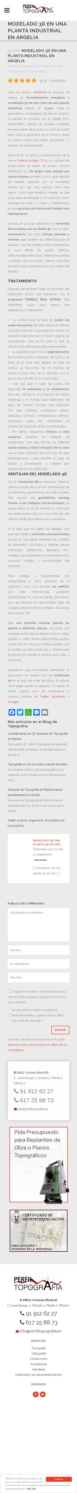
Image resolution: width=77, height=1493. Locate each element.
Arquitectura (39, 1364)
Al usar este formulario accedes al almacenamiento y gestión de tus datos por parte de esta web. (38, 1015)
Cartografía (38, 1353)
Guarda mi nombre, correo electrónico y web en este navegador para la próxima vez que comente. (37, 997)
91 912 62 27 (34, 1091)
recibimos (40, 92)
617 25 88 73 (34, 1100)
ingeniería (36, 820)
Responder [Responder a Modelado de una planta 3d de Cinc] (40, 860)
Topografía (38, 1348)
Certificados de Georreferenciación (38, 1374)
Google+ (13, 702)
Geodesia (38, 1369)
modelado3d (54, 820)
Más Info (31, 1488)
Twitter (44, 696)
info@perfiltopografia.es (32, 1109)
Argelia (48, 108)
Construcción (38, 1358)
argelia (22, 820)
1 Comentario (36, 71)
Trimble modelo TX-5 (31, 160)
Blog (47, 66)
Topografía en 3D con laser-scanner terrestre (37, 764)
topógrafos (16, 825)
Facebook (58, 696)
